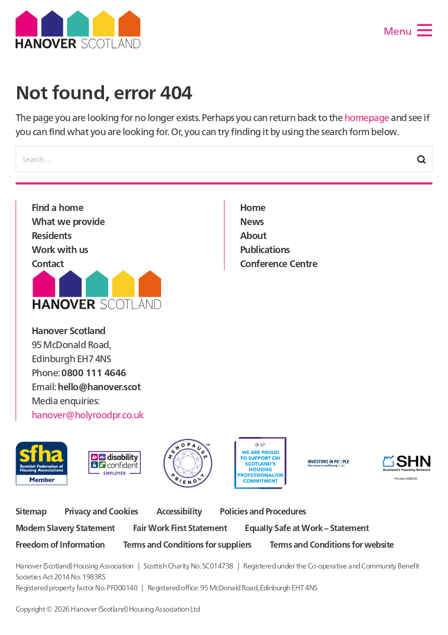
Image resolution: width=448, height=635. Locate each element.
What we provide (68, 221)
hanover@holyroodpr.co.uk (88, 414)
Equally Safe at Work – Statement (306, 527)
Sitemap (31, 511)
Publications (265, 249)
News (252, 221)
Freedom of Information (60, 544)
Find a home (57, 207)
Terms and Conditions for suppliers (187, 544)
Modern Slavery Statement (65, 527)
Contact (47, 263)
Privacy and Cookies (101, 511)
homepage (367, 117)
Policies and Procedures (263, 511)
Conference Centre (278, 263)
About (253, 235)
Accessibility (179, 511)
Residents (51, 235)
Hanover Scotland (78, 29)
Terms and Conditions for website (332, 544)
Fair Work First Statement (180, 527)
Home (253, 207)
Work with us (60, 249)
